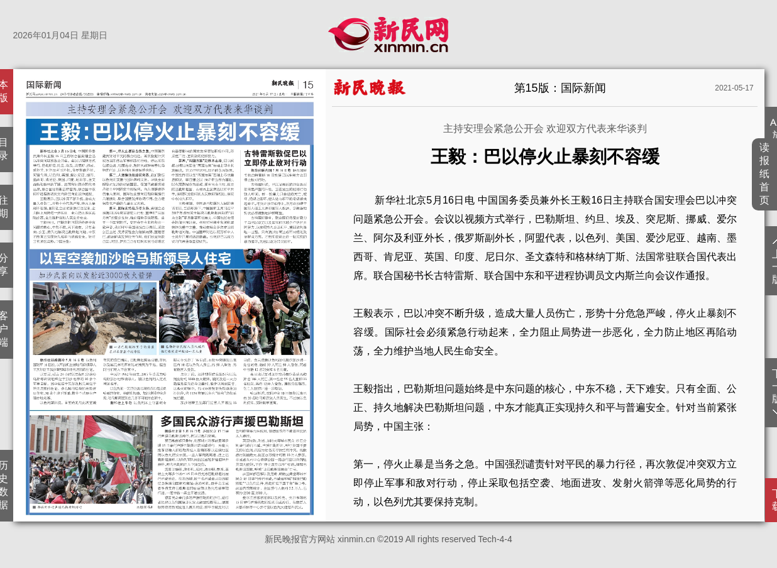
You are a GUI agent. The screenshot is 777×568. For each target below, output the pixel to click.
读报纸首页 (764, 173)
